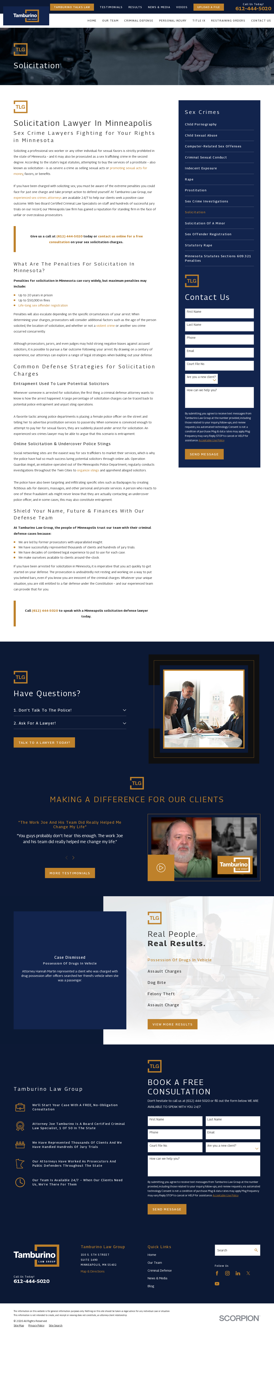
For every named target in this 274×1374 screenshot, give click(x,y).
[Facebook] (217, 1273)
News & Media (159, 7)
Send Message (204, 454)
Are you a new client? (201, 377)
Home (152, 1254)
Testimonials (111, 7)
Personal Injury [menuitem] (173, 20)
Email (190, 351)
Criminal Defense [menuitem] (138, 20)
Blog (151, 1286)
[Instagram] (227, 1273)
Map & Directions (93, 1271)
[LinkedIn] (238, 1273)
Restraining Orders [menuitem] (228, 20)
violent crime (105, 325)
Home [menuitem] (92, 20)
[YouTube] (217, 1283)
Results (135, 7)
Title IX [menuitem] (198, 20)
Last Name (194, 324)
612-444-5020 (253, 8)
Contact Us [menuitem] (261, 20)
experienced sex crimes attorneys (38, 197)
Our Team (155, 1262)
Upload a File (208, 7)
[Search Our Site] (256, 1250)
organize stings (88, 470)
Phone (191, 337)
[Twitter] (248, 1273)
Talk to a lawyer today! (42, 742)
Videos (182, 7)
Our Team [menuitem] (110, 20)
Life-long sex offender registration (43, 305)
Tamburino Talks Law (72, 7)
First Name (194, 311)
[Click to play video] (164, 868)
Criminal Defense (160, 1270)
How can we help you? (202, 390)
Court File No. (196, 364)
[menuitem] (219, 124)
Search (222, 1250)
